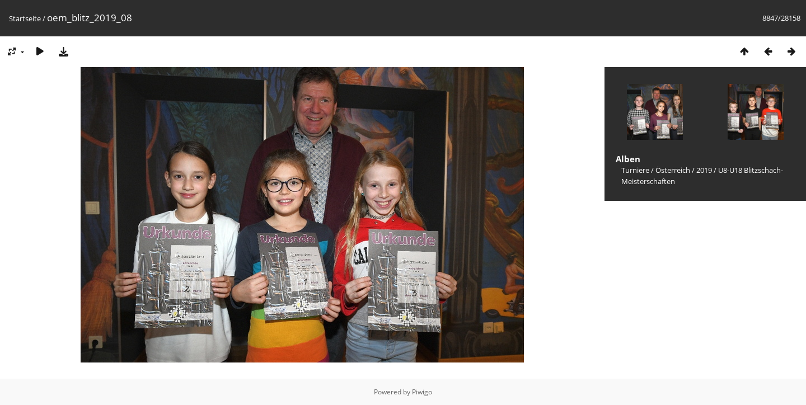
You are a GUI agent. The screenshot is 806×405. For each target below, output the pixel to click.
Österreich (672, 170)
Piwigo (422, 392)
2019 (704, 170)
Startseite (25, 18)
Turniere (635, 170)
